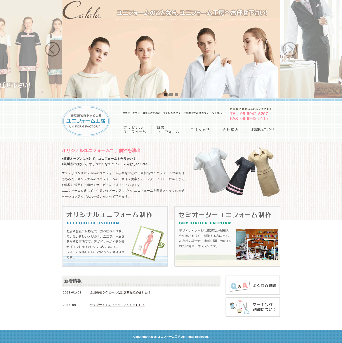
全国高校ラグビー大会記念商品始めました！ (120, 292)
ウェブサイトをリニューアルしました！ (117, 305)
